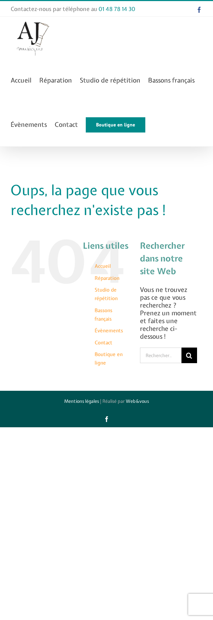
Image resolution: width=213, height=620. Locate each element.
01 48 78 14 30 (117, 9)
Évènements (109, 330)
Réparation (107, 278)
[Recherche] (189, 355)
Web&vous (137, 401)
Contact (103, 342)
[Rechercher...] (160, 355)
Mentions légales (81, 401)
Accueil (103, 266)
